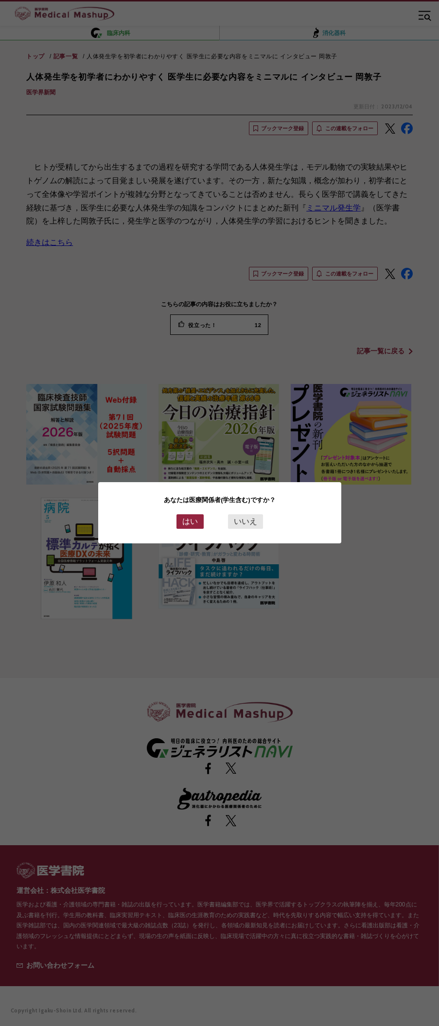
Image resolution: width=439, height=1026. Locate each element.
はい (190, 521)
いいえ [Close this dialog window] (245, 521)
